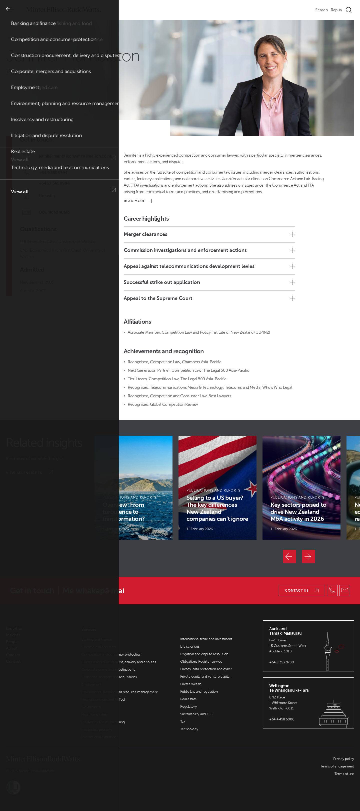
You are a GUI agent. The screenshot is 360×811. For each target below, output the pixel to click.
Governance (91, 707)
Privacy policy (343, 759)
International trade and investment (206, 639)
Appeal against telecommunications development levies (209, 266)
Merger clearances (209, 234)
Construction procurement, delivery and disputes (119, 662)
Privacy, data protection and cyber (206, 669)
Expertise (14, 628)
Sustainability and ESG (196, 714)
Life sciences (190, 646)
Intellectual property (97, 729)
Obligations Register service (201, 661)
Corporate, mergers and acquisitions (109, 677)
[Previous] (289, 556)
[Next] (308, 556)
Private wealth (191, 684)
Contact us (302, 590)
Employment (91, 684)
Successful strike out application (209, 282)
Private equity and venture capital (205, 676)
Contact (13, 661)
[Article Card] (133, 488)
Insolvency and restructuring (103, 722)
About (11, 648)
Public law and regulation (199, 691)
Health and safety (95, 714)
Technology (189, 729)
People (23, 38)
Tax (182, 721)
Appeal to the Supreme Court (209, 298)
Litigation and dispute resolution (204, 654)
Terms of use (344, 774)
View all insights (29, 472)
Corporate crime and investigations (108, 669)
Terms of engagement (337, 766)
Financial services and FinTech (104, 699)
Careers (13, 655)
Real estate (188, 699)
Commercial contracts (99, 647)
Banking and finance (97, 639)
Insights (13, 635)
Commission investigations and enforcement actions (209, 250)
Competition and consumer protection (111, 654)
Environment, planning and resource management (120, 692)
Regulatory (188, 706)
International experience (100, 737)
